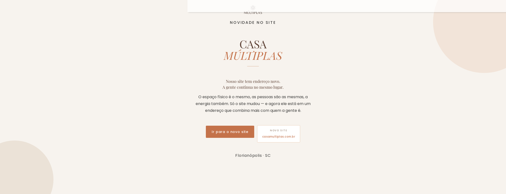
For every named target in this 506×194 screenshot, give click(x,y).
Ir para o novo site (230, 131)
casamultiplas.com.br (278, 137)
